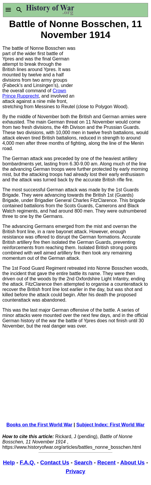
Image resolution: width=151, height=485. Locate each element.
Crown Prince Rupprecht (34, 93)
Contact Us (54, 462)
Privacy (75, 471)
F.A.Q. (27, 462)
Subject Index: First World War (110, 424)
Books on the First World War (39, 424)
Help (9, 462)
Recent (106, 462)
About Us (132, 462)
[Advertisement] (112, 70)
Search (83, 462)
